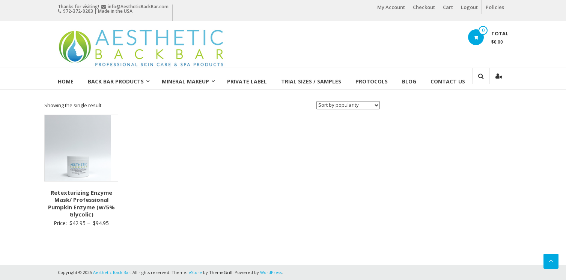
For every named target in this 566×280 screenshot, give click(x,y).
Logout (469, 7)
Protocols (371, 81)
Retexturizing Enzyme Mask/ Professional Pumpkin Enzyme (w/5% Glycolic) (81, 203)
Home (66, 81)
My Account (391, 7)
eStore (195, 272)
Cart (448, 7)
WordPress (271, 272)
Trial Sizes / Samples (311, 81)
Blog (409, 81)
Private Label (247, 81)
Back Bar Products (116, 81)
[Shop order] (348, 105)
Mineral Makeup (185, 81)
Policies (495, 7)
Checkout (424, 7)
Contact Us (448, 81)
